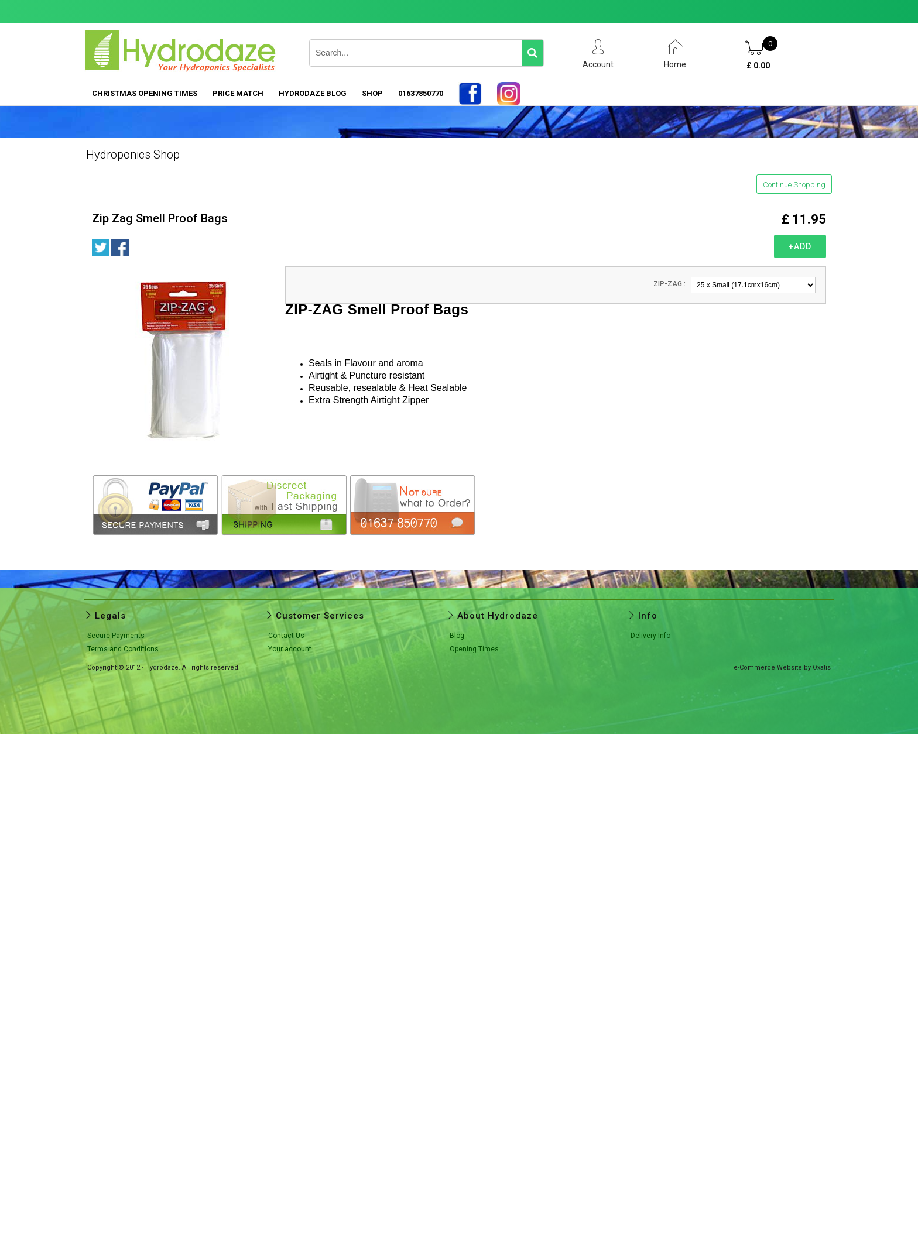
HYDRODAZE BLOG (313, 93)
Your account (289, 649)
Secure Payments (116, 635)
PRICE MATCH (238, 93)
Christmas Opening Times (144, 93)
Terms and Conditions (123, 649)
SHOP (372, 93)
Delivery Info (650, 635)
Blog (457, 635)
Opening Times (474, 649)
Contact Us (286, 635)
